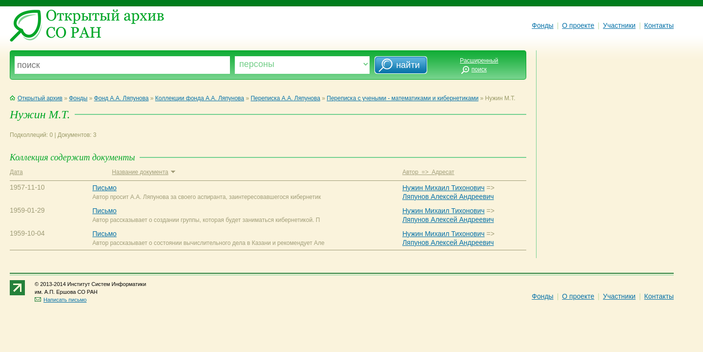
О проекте (578, 25)
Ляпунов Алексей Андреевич (448, 196)
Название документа (143, 172)
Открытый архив (36, 98)
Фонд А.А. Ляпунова (121, 98)
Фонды (542, 25)
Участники (619, 25)
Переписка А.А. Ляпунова (285, 98)
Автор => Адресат (428, 172)
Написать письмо (60, 300)
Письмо (104, 188)
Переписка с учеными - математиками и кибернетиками (402, 98)
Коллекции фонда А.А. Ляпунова (199, 98)
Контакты (659, 25)
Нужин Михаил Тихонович (443, 188)
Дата (16, 172)
